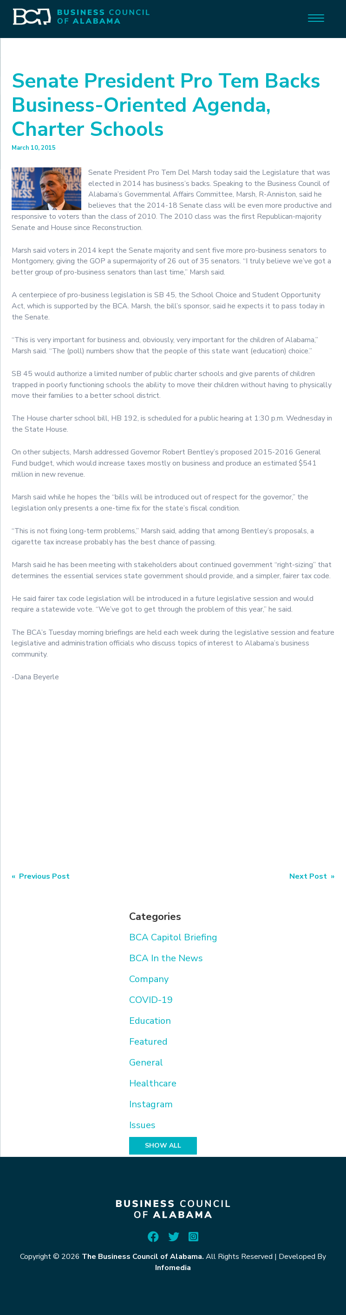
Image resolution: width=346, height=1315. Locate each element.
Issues (142, 1125)
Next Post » (311, 876)
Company (149, 979)
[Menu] (316, 17)
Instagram (151, 1104)
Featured (148, 1041)
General (146, 1062)
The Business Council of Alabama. (143, 1256)
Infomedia (173, 1268)
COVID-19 (151, 1000)
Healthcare (152, 1083)
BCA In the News (166, 958)
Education (150, 1021)
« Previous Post (41, 876)
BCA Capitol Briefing (173, 937)
